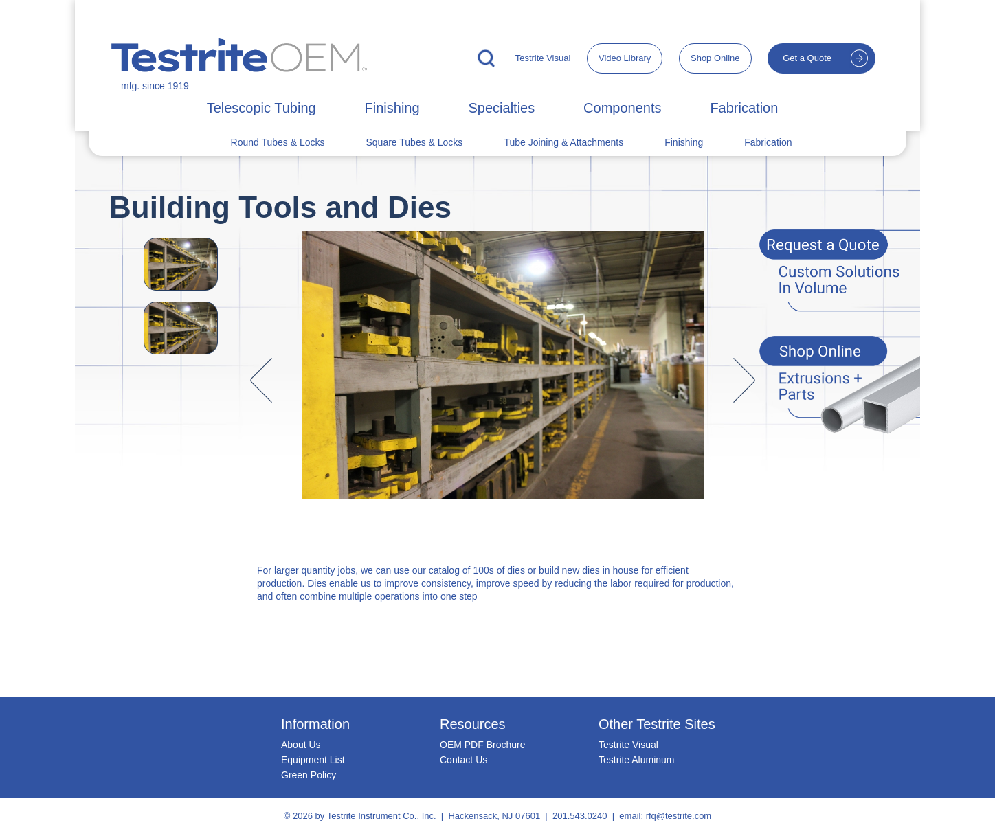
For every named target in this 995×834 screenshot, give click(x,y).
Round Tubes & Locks (278, 142)
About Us (301, 744)
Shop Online (715, 58)
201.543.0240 (579, 816)
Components (622, 107)
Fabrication (744, 107)
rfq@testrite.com (679, 816)
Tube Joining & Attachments (563, 142)
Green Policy (308, 774)
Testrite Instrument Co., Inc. (381, 816)
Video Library (625, 58)
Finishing (392, 107)
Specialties (501, 107)
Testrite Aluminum (636, 759)
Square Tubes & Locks (414, 142)
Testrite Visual (543, 58)
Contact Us (463, 759)
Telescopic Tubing (261, 107)
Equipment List (313, 759)
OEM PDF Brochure (482, 744)
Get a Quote (807, 58)
